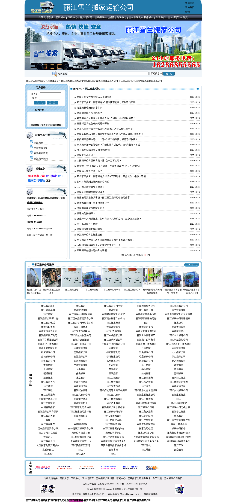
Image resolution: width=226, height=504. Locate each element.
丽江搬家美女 (48, 415)
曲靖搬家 (146, 373)
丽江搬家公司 (41, 148)
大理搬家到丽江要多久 (48, 445)
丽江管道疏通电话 (81, 331)
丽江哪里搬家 (81, 424)
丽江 (178, 399)
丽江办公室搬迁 (81, 339)
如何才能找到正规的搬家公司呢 (93, 181)
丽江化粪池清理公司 (146, 331)
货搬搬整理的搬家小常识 (89, 107)
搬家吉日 (48, 437)
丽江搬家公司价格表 (80, 407)
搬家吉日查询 (48, 327)
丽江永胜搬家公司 (146, 394)
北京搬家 (80, 377)
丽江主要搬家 (146, 420)
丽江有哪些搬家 (113, 424)
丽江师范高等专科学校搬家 (113, 390)
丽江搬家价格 (81, 415)
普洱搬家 (178, 369)
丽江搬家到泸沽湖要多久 (113, 441)
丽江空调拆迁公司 (113, 339)
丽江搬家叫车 (48, 424)
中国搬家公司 (81, 365)
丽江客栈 (146, 445)
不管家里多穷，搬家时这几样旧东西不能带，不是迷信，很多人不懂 (111, 176)
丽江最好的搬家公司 (80, 344)
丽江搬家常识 (41, 153)
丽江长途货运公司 (179, 339)
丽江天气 (178, 445)
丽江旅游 (48, 454)
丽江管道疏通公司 (48, 331)
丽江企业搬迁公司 (179, 335)
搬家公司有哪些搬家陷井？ (91, 192)
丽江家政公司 (81, 310)
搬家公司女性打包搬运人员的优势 (94, 97)
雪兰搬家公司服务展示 (141, 17)
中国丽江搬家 (48, 407)
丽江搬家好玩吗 (113, 420)
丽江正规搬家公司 (48, 348)
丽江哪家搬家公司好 (146, 318)
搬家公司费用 (81, 327)
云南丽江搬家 (179, 377)
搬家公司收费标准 (81, 432)
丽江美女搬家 (146, 411)
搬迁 (80, 420)
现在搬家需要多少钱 (48, 428)
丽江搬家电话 (48, 322)
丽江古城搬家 (113, 377)
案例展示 (60, 17)
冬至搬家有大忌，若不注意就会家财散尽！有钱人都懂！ (105, 240)
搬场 (48, 420)
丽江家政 (48, 390)
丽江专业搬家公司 (113, 335)
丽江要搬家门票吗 (81, 445)
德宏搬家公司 (113, 352)
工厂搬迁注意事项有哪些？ (91, 187)
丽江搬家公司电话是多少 (80, 322)
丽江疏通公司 (179, 386)
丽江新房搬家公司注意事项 (178, 314)
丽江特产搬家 (146, 382)
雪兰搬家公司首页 (178, 17)
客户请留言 (86, 17)
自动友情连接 (45, 17)
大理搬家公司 (81, 348)
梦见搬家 (178, 415)
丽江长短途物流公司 (80, 335)
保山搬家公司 (179, 356)
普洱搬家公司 (113, 356)
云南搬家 (146, 348)
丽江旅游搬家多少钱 (80, 437)
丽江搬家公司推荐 (179, 382)
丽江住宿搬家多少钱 (113, 437)
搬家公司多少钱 (146, 432)
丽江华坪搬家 (81, 399)
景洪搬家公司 (146, 352)
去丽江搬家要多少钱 (113, 428)
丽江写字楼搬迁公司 (48, 339)
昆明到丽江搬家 (179, 403)
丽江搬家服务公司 (146, 305)
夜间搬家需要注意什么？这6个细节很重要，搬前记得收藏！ (107, 139)
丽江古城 (113, 449)
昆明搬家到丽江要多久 (178, 441)
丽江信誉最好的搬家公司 (178, 344)
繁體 (187, 11)
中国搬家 (48, 365)
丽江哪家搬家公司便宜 (113, 314)
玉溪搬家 (113, 373)
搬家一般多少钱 (179, 424)
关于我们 (161, 17)
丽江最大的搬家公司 (146, 344)
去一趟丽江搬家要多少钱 (80, 428)
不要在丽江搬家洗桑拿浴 (113, 445)
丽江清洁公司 (81, 386)
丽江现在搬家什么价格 (113, 318)
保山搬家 (80, 373)
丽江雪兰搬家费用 (146, 424)
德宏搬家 (178, 365)
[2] (148, 255)
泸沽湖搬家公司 (113, 415)
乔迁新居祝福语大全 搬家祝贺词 (93, 150)
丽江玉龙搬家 (113, 394)
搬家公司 (178, 322)
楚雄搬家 (113, 369)
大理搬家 (113, 348)
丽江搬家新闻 (41, 158)
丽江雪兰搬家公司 (179, 305)
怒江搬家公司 (81, 352)
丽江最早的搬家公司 (48, 344)
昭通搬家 (48, 373)
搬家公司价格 (146, 327)
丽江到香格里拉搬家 (146, 403)
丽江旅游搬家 (146, 377)
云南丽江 (178, 449)
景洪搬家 (48, 369)
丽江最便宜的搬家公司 (113, 344)
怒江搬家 (146, 365)
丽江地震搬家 (113, 382)
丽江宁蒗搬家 (146, 399)
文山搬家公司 (179, 352)
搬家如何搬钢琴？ (86, 213)
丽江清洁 (48, 386)
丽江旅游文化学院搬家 (146, 390)
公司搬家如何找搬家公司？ (91, 208)
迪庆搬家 (48, 377)
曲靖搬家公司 (81, 360)
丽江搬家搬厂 (179, 331)
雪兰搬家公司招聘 (104, 17)
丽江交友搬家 (48, 403)
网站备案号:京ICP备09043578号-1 (125, 494)
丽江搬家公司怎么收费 (178, 407)
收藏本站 (189, 3)
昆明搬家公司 (113, 360)
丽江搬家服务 (48, 305)
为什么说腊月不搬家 (87, 224)
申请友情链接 (150, 494)
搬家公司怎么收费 (48, 432)
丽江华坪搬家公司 (48, 399)
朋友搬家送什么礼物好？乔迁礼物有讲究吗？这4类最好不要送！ (109, 144)
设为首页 (189, 7)
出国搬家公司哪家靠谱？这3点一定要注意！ (99, 160)
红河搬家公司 (48, 352)
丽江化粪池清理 (113, 331)
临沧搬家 (146, 369)
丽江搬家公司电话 (113, 305)
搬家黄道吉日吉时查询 (178, 432)
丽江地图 (146, 449)
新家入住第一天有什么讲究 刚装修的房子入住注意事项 (105, 128)
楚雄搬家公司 (48, 356)
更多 (48, 180)
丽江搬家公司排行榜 (80, 411)
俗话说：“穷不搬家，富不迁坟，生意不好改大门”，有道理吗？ (109, 165)
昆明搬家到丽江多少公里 (178, 437)
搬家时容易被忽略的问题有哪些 (93, 123)
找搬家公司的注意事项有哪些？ (93, 202)
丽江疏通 (146, 386)
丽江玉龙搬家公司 (81, 394)
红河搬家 (113, 365)
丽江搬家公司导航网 (48, 411)
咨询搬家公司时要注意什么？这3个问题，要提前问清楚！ (106, 118)
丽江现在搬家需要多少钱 (80, 318)
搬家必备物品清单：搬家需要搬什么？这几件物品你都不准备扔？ (110, 134)
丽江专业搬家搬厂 (146, 335)
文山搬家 (80, 369)
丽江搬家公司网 (146, 407)
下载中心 (73, 17)
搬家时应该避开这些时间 (89, 229)
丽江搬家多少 (48, 441)
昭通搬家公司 (146, 356)
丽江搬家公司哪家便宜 (80, 314)
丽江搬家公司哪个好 (48, 318)
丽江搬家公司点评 (113, 411)
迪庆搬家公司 (146, 360)
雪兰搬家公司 (179, 310)
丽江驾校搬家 (81, 390)
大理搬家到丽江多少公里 (146, 441)
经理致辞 (40, 168)
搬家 (146, 322)
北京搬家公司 (179, 360)
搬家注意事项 (113, 327)
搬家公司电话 (146, 428)
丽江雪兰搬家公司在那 (178, 420)
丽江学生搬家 (179, 411)
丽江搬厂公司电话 (146, 339)
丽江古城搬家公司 (179, 390)
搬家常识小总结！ (86, 155)
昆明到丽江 (48, 449)
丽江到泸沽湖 (146, 415)
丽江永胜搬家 (179, 394)
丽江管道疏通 (48, 310)
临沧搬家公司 (81, 356)
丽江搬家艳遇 (81, 403)
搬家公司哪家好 (113, 432)
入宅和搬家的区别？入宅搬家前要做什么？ (99, 245)
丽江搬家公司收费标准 (113, 407)
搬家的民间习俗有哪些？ (89, 113)
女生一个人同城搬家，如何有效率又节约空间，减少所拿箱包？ (109, 218)
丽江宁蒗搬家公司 (113, 399)
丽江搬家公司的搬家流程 (89, 234)
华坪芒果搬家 (113, 403)
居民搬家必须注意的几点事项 (92, 250)
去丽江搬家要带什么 (80, 441)
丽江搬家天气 (48, 382)
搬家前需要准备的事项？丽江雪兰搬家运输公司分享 (103, 197)
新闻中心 (121, 17)
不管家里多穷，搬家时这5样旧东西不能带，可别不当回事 (106, 102)
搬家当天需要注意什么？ (89, 171)
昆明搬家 (178, 373)
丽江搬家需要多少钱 (146, 314)
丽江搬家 (38, 142)
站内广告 (39, 110)
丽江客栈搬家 (81, 382)
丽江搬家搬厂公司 (48, 335)
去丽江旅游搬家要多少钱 (146, 437)
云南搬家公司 (179, 348)
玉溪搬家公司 (48, 360)
